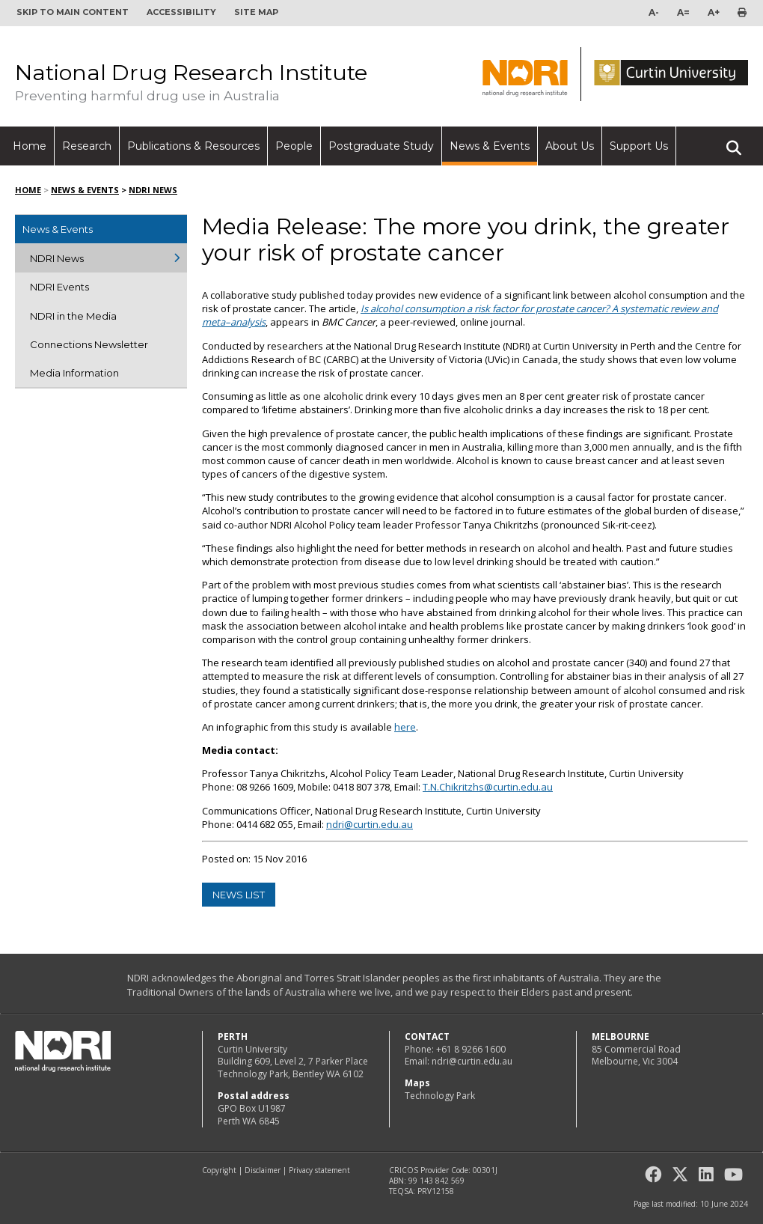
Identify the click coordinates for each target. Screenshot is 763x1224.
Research (86, 146)
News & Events (490, 146)
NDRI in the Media (73, 316)
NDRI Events (59, 287)
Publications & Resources (193, 146)
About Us (569, 146)
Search (734, 141)
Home (29, 146)
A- (654, 12)
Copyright (219, 1170)
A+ (714, 12)
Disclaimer (263, 1170)
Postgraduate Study (381, 146)
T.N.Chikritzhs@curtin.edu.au (488, 787)
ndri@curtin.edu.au (369, 824)
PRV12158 (435, 1191)
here (405, 727)
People (294, 146)
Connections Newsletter (89, 344)
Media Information (74, 373)
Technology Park (440, 1095)
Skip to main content (72, 12)
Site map (256, 12)
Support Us (639, 146)
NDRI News (153, 189)
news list (238, 895)
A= (683, 12)
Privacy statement (319, 1170)
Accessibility (181, 12)
